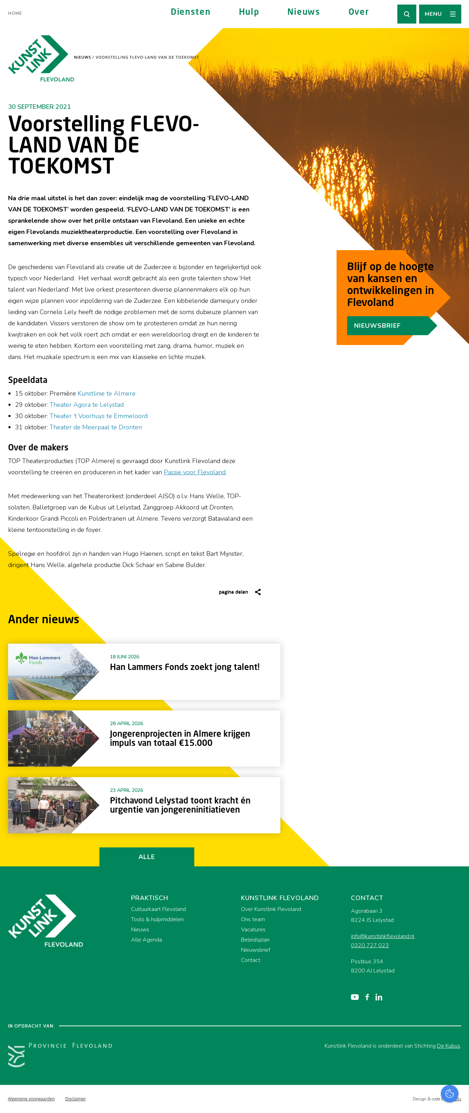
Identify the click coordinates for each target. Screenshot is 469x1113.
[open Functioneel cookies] (458, 1033)
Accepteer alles (409, 1079)
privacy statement (434, 1009)
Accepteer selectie (409, 1100)
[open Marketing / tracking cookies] (458, 1054)
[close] (458, 989)
